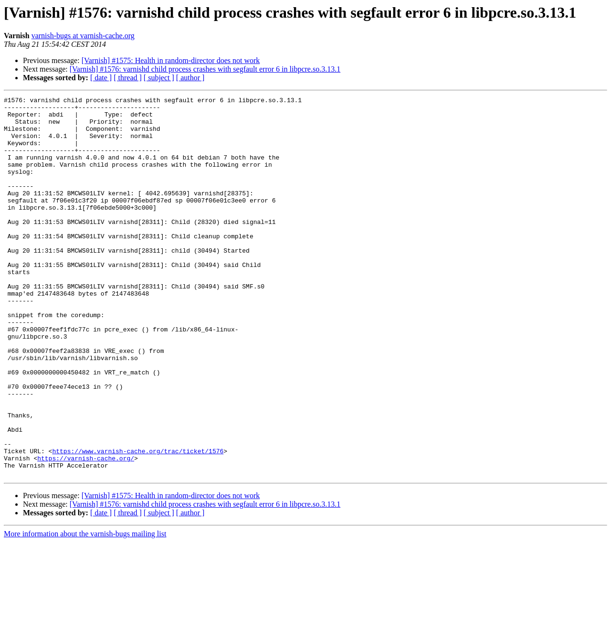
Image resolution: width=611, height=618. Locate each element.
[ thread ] (128, 78)
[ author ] (190, 78)
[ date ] (101, 78)
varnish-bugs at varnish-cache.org (83, 36)
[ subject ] (159, 78)
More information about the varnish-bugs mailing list (85, 610)
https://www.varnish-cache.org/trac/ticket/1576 (137, 522)
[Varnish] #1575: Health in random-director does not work (171, 60)
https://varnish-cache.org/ (85, 531)
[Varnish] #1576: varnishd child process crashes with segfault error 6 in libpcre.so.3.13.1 (205, 69)
